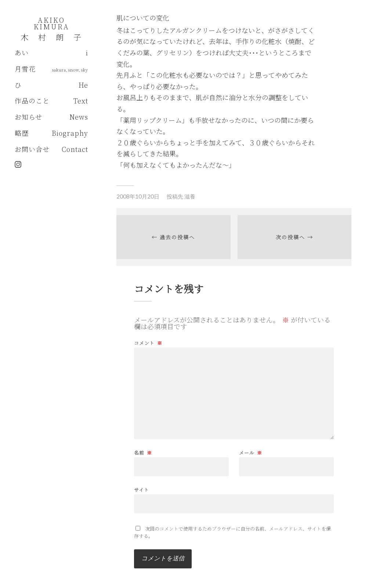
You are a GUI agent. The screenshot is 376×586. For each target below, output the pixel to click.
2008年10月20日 (137, 196)
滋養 (189, 196)
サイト (141, 489)
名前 (143, 452)
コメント (148, 343)
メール (250, 452)
